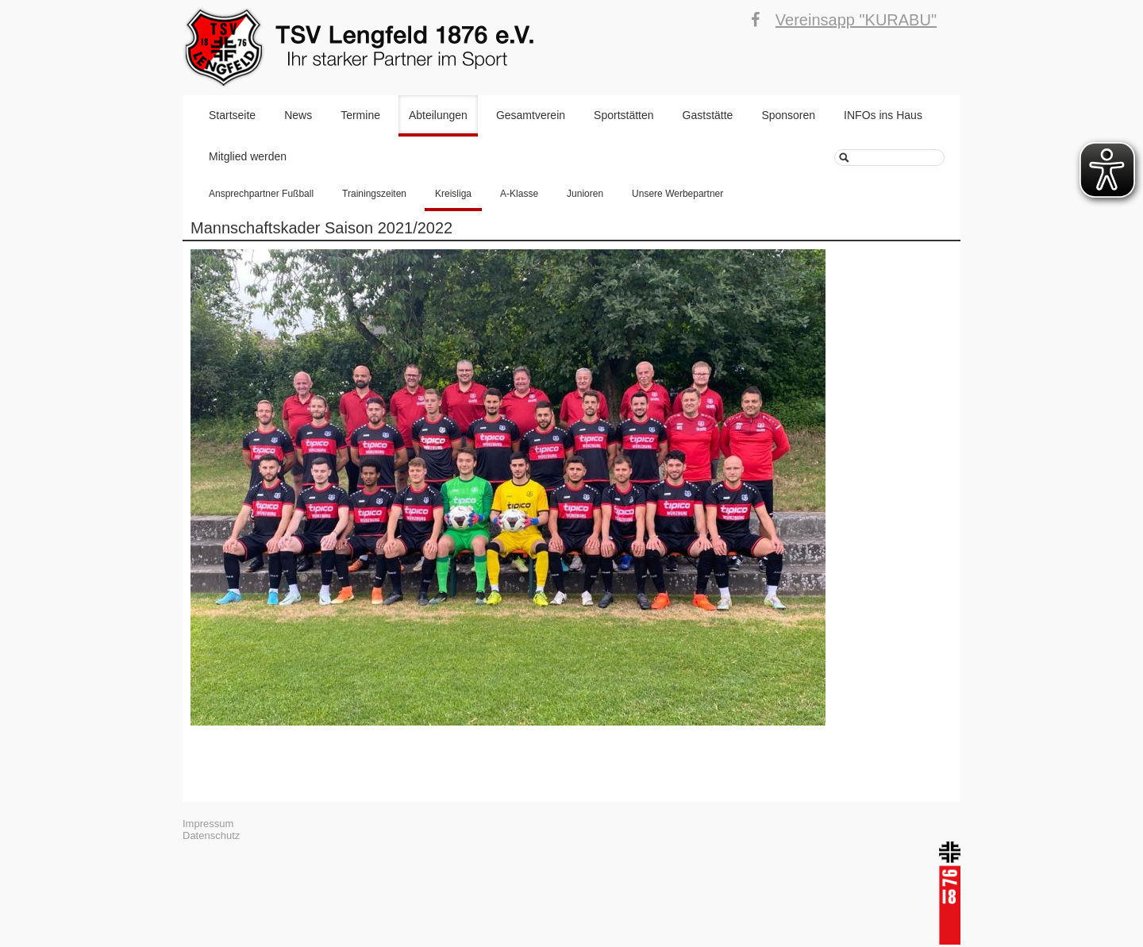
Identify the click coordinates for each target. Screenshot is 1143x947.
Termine (360, 115)
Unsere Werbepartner (677, 193)
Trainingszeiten (374, 193)
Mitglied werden (248, 156)
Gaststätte (708, 115)
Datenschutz (211, 835)
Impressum (208, 824)
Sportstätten (624, 115)
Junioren (585, 193)
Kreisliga (453, 193)
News (298, 115)
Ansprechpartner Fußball (261, 193)
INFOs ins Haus (883, 115)
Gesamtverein (530, 115)
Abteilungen (438, 115)
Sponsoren (788, 115)
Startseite (232, 115)
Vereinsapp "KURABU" (856, 20)
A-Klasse (519, 193)
